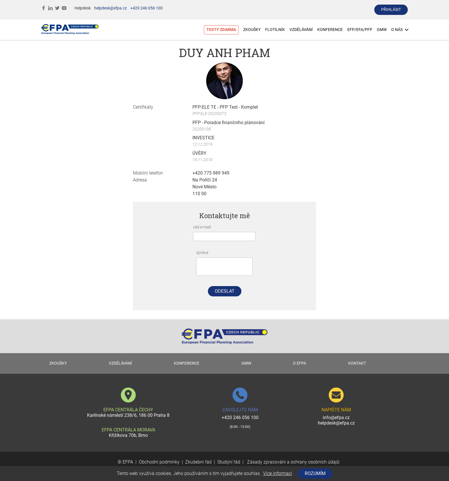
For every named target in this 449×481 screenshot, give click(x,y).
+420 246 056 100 (146, 8)
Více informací (277, 473)
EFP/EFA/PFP (359, 29)
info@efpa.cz (336, 417)
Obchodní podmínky (159, 462)
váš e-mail (202, 227)
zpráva (202, 252)
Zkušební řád (198, 462)
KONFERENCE (330, 29)
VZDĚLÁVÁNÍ (301, 29)
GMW (382, 29)
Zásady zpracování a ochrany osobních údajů (292, 462)
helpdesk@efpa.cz (110, 8)
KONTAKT (357, 363)
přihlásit (391, 9)
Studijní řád (228, 462)
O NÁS (399, 29)
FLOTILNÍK (275, 29)
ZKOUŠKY (252, 29)
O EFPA (299, 363)
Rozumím (315, 473)
